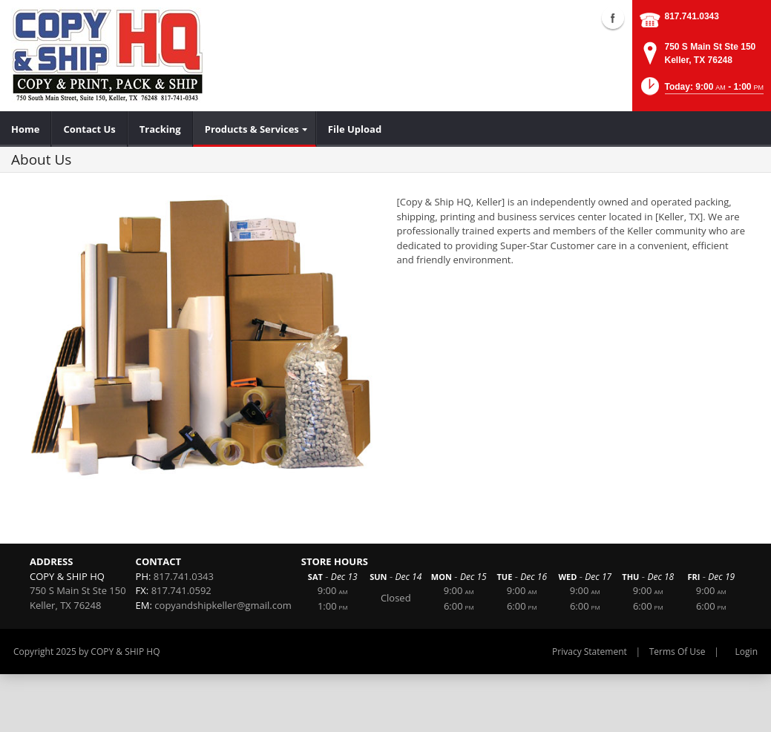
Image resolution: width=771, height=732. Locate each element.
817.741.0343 (692, 16)
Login (746, 651)
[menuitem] (25, 129)
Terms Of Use (677, 651)
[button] (701, 91)
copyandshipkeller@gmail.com (222, 605)
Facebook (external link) (613, 18)
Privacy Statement (589, 651)
